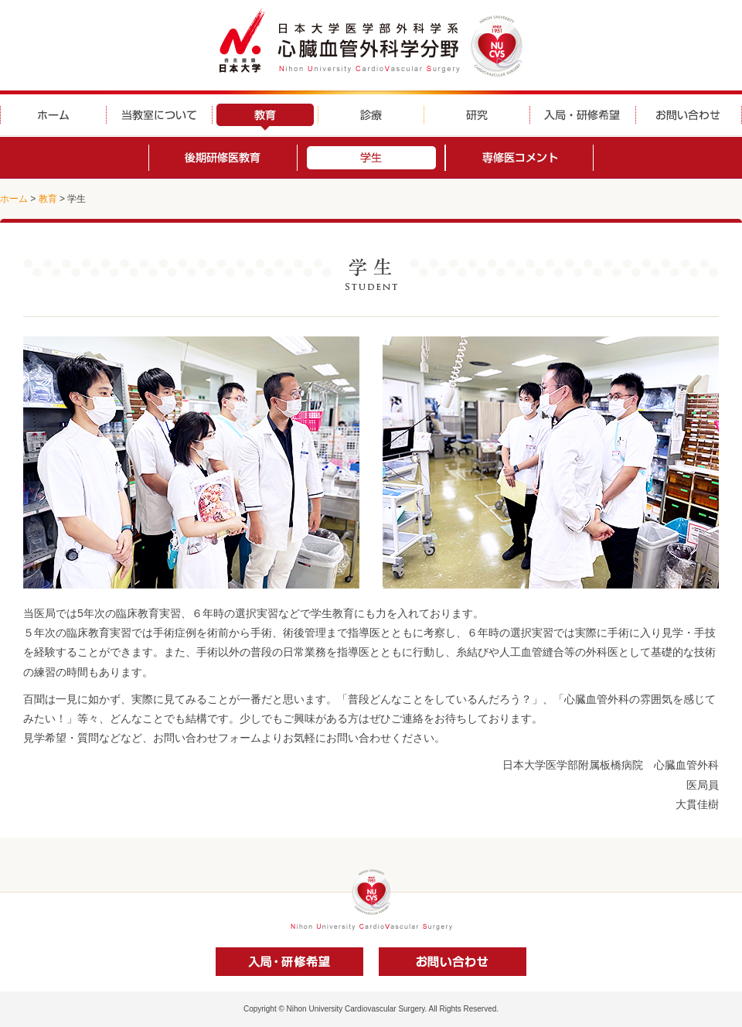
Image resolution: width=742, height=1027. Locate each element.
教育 (48, 198)
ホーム (14, 198)
